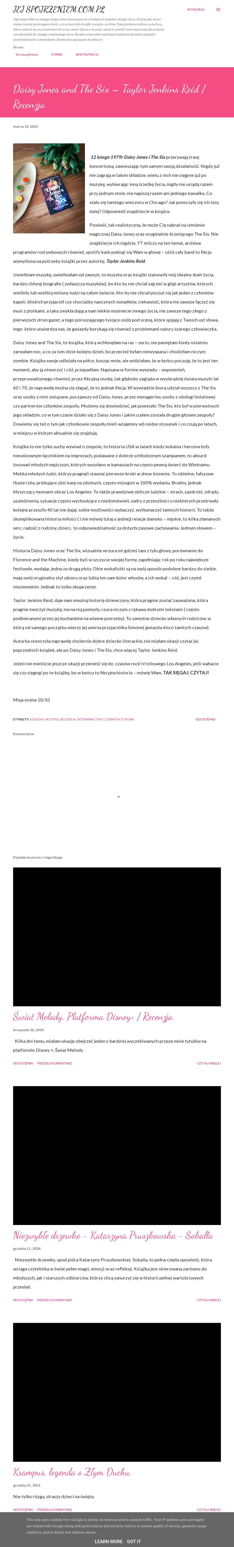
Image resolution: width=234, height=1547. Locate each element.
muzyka (52, 719)
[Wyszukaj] (196, 9)
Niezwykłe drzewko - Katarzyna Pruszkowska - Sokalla (113, 1235)
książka (37, 719)
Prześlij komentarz (54, 1063)
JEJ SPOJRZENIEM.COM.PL (59, 9)
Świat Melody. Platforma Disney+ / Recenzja (93, 1016)
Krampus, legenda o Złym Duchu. (72, 1472)
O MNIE (54, 54)
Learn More (109, 1541)
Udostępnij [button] (205, 719)
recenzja (68, 719)
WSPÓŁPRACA (84, 54)
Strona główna (24, 54)
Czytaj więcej (209, 1063)
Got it (134, 1541)
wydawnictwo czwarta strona (105, 719)
